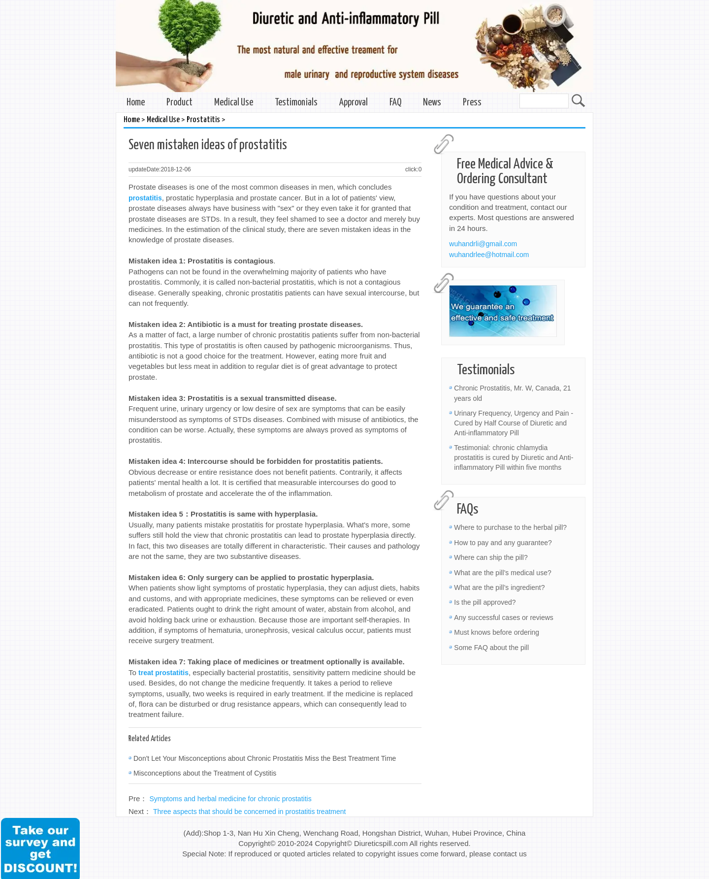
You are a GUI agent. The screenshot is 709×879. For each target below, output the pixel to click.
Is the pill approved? (485, 602)
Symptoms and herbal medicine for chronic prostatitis (231, 799)
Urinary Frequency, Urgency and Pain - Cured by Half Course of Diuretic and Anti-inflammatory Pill (513, 423)
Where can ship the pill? (490, 557)
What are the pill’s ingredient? (499, 587)
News (432, 102)
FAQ (395, 102)
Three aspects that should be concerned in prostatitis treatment (249, 811)
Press (472, 102)
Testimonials (296, 102)
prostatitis (145, 198)
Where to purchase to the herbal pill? (510, 527)
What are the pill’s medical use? (502, 573)
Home (136, 102)
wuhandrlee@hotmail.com (489, 255)
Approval (353, 102)
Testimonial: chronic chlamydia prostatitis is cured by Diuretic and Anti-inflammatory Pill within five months (513, 457)
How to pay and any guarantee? (502, 543)
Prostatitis (203, 120)
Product (179, 102)
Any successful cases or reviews (503, 617)
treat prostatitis (163, 673)
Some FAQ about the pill (491, 647)
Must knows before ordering (496, 632)
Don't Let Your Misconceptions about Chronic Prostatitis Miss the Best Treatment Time (264, 758)
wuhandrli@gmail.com (483, 244)
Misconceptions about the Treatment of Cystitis (204, 773)
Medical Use (233, 102)
